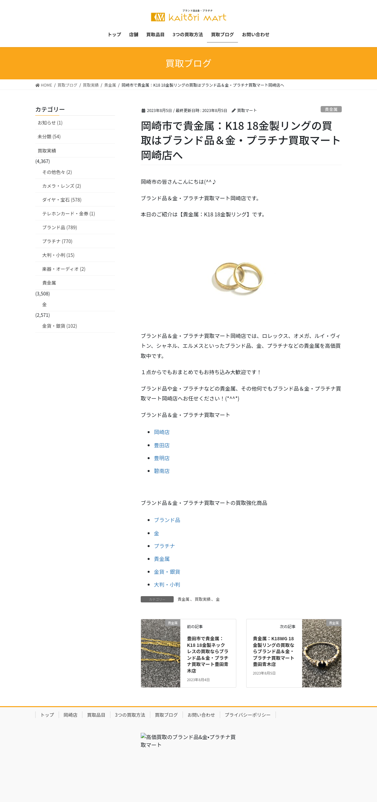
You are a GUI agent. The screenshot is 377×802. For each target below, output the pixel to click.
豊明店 (162, 458)
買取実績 (203, 599)
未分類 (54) (49, 136)
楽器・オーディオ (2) (63, 268)
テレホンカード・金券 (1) (68, 213)
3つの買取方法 (130, 714)
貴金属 (331, 109)
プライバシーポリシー (248, 714)
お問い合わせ (201, 714)
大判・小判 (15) (58, 255)
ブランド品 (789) (59, 227)
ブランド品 (167, 520)
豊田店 (162, 445)
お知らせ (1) (50, 122)
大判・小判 (167, 584)
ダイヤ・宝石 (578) (62, 199)
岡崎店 (162, 432)
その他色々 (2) (57, 172)
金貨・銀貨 (167, 571)
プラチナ (164, 546)
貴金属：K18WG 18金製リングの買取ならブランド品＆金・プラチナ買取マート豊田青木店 (273, 651)
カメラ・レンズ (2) (61, 185)
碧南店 (162, 471)
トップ (47, 714)
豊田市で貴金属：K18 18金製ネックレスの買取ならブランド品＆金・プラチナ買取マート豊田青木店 (207, 654)
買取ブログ (166, 714)
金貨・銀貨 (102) (59, 325)
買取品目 (96, 714)
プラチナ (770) (57, 241)
